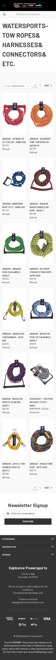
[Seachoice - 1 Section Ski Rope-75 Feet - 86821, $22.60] (41, 374)
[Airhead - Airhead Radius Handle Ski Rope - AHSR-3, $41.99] (41, 179)
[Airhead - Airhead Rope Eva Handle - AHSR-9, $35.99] (14, 244)
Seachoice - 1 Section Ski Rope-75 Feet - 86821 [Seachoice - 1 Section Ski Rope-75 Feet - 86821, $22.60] (41, 402)
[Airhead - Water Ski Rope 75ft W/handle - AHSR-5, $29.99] (41, 309)
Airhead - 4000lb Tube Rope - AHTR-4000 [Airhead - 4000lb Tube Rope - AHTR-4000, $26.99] (41, 465)
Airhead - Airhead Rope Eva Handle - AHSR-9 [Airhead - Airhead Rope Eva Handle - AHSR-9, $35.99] (11, 272)
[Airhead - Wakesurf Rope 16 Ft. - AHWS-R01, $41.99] (14, 179)
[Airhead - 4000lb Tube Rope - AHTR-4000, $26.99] (41, 439)
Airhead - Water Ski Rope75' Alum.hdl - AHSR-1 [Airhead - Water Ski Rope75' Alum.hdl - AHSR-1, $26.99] (12, 402)
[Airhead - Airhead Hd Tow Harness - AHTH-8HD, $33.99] (14, 309)
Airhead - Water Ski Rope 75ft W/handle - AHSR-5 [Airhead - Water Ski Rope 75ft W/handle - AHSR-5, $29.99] (41, 337)
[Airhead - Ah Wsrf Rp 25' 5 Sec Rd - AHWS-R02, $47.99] (14, 114)
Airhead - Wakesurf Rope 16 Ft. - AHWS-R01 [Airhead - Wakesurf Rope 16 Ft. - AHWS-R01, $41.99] (13, 205)
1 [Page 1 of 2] (35, 85)
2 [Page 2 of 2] (40, 85)
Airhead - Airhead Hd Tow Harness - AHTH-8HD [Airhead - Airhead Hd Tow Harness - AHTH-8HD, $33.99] (13, 337)
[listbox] (21, 86)
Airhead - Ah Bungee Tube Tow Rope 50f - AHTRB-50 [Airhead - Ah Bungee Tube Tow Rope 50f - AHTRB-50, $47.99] (40, 142)
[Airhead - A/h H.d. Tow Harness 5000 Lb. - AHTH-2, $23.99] (14, 439)
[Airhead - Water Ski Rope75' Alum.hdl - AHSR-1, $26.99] (14, 374)
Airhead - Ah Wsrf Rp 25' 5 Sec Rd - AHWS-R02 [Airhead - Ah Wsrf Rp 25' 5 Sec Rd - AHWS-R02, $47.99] (14, 141)
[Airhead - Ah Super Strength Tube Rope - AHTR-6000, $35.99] (41, 244)
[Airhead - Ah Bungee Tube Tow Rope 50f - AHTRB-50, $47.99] (41, 114)
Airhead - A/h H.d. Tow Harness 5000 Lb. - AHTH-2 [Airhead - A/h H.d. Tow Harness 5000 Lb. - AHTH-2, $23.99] (13, 467)
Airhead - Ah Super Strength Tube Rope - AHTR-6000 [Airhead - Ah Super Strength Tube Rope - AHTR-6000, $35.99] (41, 272)
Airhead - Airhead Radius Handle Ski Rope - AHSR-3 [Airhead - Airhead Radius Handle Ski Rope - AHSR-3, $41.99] (39, 207)
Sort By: (7, 86)
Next (48, 85)
